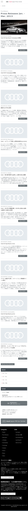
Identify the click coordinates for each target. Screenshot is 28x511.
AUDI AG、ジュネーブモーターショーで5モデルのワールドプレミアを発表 (13, 346)
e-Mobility (4, 440)
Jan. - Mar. (5, 383)
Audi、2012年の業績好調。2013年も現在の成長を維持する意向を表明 (13, 209)
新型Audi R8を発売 (6, 107)
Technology (4, 445)
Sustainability (5, 442)
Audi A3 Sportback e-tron (8, 243)
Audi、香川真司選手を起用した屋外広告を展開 (13, 175)
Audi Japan (18, 432)
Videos (3, 455)
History (3, 450)
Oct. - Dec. (5, 373)
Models (3, 432)
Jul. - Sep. (5, 376)
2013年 (3, 5)
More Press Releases (8, 364)
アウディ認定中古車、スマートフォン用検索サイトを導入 (14, 279)
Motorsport (4, 437)
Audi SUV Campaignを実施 (8, 72)
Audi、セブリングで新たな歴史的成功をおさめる (14, 141)
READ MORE (22, 50)
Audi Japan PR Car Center (8, 493)
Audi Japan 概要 (19, 434)
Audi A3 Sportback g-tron (8, 314)
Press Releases (5, 434)
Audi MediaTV (18, 440)
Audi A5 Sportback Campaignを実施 (11, 38)
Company (4, 447)
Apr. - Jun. (5, 379)
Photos (3, 453)
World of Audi (18, 442)
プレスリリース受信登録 (7, 477)
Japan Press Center (15, 1)
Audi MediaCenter (19, 437)
